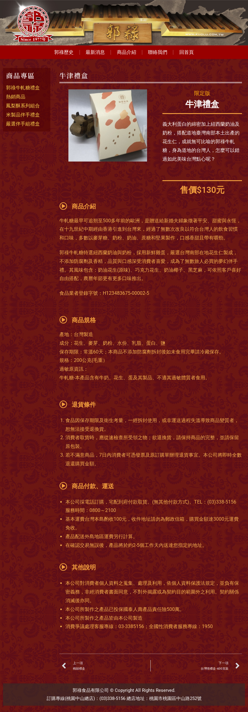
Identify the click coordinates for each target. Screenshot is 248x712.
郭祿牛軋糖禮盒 (23, 88)
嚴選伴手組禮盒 (23, 124)
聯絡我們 (158, 52)
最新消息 (95, 52)
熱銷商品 (15, 97)
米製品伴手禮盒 (23, 115)
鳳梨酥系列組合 (23, 106)
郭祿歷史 (63, 52)
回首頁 (187, 52)
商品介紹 (126, 52)
